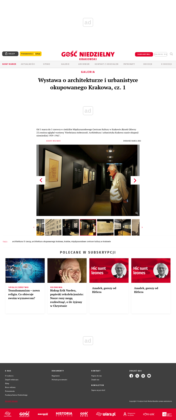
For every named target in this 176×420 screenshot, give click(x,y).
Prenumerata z (30, 53)
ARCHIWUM (84, 64)
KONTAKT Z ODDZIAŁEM (107, 64)
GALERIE (65, 64)
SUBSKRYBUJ (144, 54)
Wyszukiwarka (171, 54)
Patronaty (129, 64)
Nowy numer (9, 64)
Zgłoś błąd (11, 401)
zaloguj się (161, 54)
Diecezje (147, 64)
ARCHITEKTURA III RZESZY (21, 241)
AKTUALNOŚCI (28, 64)
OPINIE (46, 64)
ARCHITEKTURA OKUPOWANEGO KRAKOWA (47, 241)
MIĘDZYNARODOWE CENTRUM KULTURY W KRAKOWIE (91, 241)
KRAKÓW (67, 241)
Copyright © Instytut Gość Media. (140, 401)
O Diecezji (166, 64)
